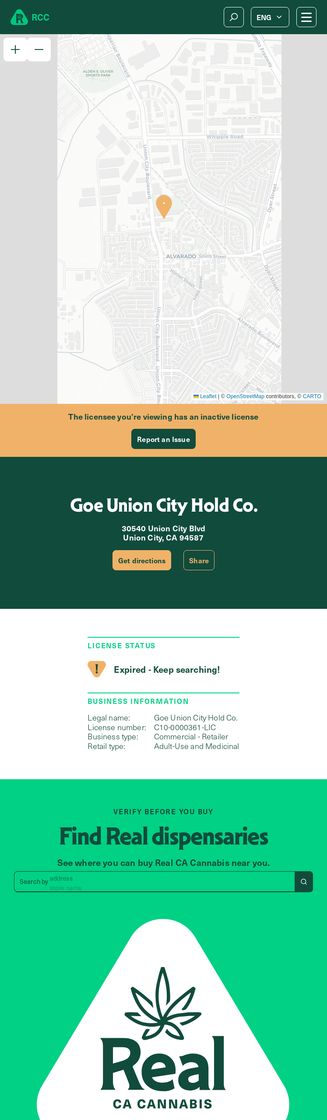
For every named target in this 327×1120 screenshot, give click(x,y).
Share (199, 560)
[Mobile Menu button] (306, 17)
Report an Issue (163, 439)
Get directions (141, 560)
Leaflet (205, 396)
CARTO (312, 396)
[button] (15, 49)
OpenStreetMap (245, 396)
